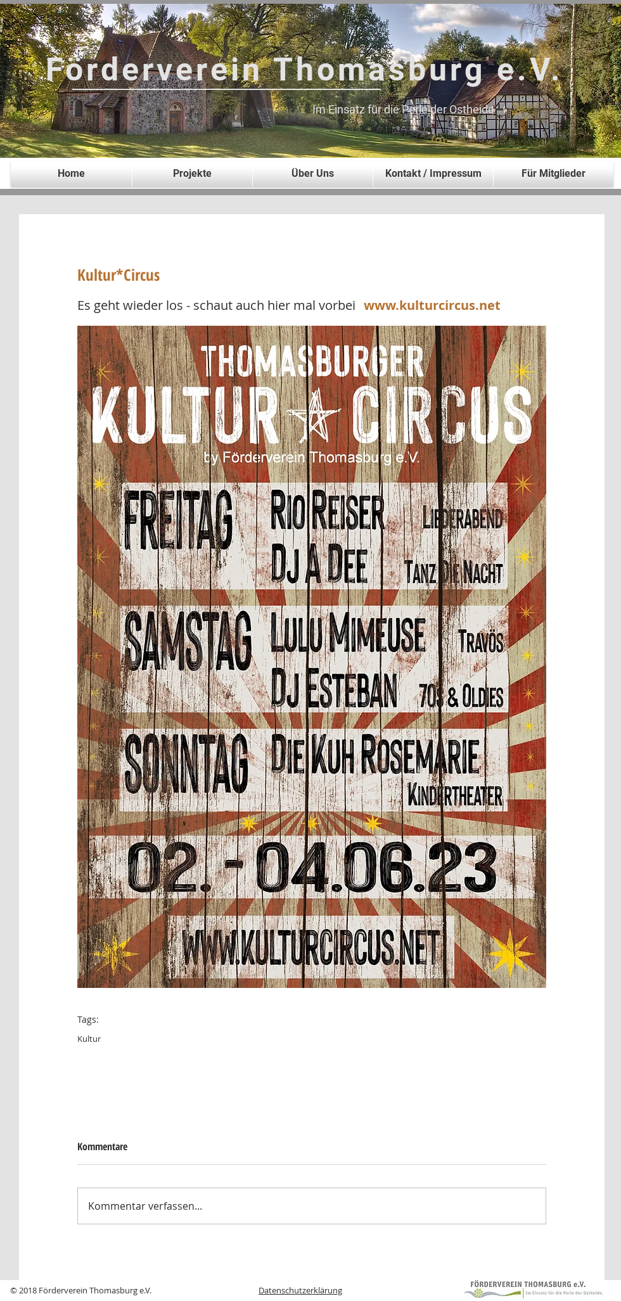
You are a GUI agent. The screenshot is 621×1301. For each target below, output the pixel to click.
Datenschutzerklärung (300, 1290)
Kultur (89, 1039)
